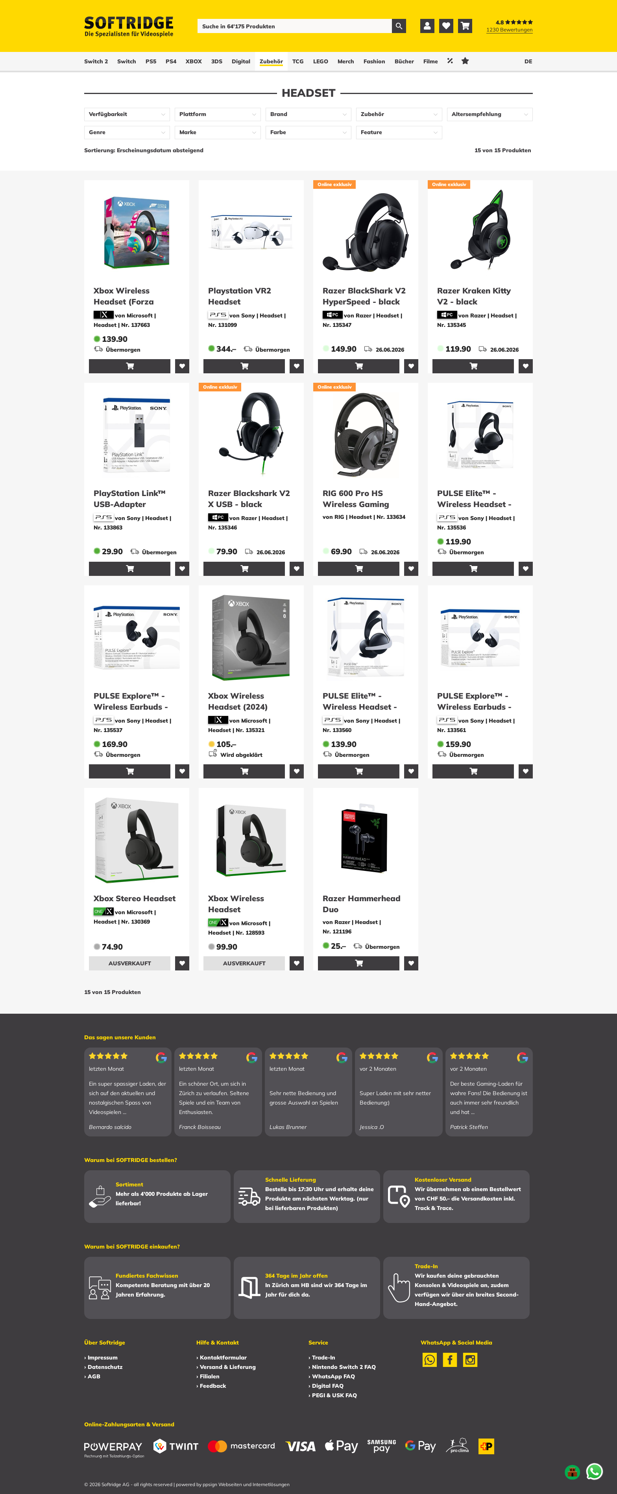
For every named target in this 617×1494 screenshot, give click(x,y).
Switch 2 (96, 61)
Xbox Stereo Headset (134, 898)
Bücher (404, 61)
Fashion (374, 61)
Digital (241, 61)
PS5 (151, 61)
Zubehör (271, 61)
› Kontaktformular (221, 1357)
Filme (430, 61)
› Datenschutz (103, 1366)
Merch (346, 61)
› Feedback (211, 1385)
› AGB (92, 1376)
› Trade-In (321, 1357)
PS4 (171, 61)
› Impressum (101, 1357)
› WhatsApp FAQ (331, 1376)
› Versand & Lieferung (226, 1366)
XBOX (194, 61)
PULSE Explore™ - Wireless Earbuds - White (474, 707)
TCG (298, 61)
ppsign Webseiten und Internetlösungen (246, 1484)
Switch (126, 61)
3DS (216, 61)
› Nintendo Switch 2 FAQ (342, 1366)
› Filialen (208, 1376)
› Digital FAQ (326, 1385)
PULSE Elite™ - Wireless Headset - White (360, 707)
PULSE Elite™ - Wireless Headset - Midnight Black (474, 504)
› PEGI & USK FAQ (332, 1395)
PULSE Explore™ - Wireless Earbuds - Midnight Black (131, 707)
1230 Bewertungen (509, 29)
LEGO (320, 61)
